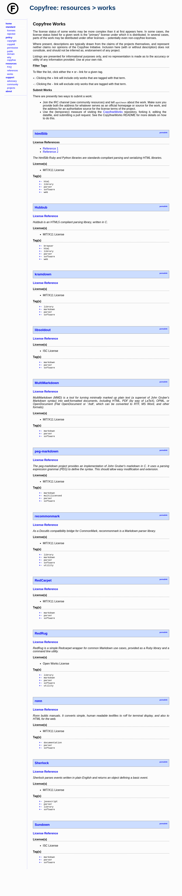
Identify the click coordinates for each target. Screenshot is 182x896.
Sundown (42, 848)
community (12, 84)
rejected (11, 34)
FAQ (9, 67)
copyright (11, 40)
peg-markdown (46, 462)
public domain (11, 52)
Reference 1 (50, 148)
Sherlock (42, 785)
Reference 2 (50, 151)
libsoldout (42, 338)
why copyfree (11, 58)
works (10, 74)
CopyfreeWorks (113, 111)
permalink (163, 133)
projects (11, 88)
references (12, 70)
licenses (11, 30)
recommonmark (47, 529)
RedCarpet (43, 596)
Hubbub (41, 210)
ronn (38, 721)
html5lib (41, 133)
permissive (12, 47)
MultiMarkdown (47, 392)
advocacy (12, 81)
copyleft (11, 44)
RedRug (41, 651)
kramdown (43, 280)
